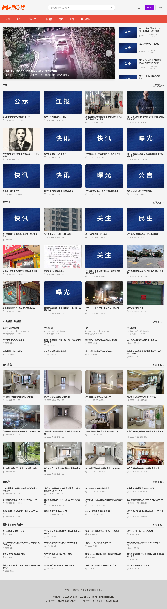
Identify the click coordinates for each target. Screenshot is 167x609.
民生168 (32, 19)
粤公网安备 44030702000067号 (107, 601)
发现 (18, 19)
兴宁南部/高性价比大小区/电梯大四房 (18, 397)
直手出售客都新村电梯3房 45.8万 (140, 488)
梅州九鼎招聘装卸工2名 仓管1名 (98, 351)
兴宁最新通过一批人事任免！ (56, 154)
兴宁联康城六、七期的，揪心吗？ (57, 234)
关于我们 (68, 590)
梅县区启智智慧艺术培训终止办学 (16, 117)
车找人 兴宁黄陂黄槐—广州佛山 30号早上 (102, 531)
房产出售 (7, 364)
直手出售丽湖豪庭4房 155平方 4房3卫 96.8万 (145, 500)
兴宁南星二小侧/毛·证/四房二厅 (98, 397)
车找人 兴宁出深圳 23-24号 (14, 554)
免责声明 (88, 590)
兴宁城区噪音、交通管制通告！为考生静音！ (103, 154)
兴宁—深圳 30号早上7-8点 (13, 531)
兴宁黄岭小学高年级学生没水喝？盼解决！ (144, 234)
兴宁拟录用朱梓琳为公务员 (14, 340)
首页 (7, 19)
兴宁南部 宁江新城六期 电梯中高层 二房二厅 (103, 431)
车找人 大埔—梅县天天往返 (138, 565)
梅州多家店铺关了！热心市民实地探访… (19, 308)
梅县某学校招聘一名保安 (13, 351)
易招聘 (17, 321)
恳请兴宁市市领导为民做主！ (56, 271)
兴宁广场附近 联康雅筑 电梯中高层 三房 (143, 468)
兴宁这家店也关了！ (135, 308)
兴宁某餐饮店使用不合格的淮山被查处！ (101, 191)
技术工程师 (131, 328)
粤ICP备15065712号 (66, 601)
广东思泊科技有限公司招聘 (55, 351)
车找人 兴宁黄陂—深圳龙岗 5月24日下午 (60, 543)
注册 (160, 7)
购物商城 (86, 19)
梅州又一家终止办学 (11, 191)
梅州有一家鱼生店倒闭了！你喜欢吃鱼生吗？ (21, 271)
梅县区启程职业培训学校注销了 (140, 191)
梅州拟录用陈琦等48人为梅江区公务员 (101, 340)
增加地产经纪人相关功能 (149, 44)
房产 (61, 19)
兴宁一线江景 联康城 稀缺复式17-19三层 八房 (21, 431)
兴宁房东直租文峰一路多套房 (97, 488)
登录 (149, 7)
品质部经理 (48, 328)
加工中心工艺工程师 (11, 328)
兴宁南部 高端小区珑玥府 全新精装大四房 (20, 468)
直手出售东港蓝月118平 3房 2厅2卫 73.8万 (20, 500)
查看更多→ (158, 85)
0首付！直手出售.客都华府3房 (97, 511)
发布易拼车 (17, 524)
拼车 (72, 19)
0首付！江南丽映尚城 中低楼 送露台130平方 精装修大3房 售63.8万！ (62, 489)
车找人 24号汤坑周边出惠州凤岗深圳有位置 (103, 554)
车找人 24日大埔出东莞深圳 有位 (98, 543)
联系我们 (78, 590)
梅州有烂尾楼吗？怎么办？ (96, 234)
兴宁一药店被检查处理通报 (55, 117)
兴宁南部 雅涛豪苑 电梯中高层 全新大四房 (102, 468)
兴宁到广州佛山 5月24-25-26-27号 (58, 554)
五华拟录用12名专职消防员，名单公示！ (143, 340)
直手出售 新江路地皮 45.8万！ (56, 511)
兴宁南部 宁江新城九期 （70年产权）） (143, 397)
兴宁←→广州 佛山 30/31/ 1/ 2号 (140, 531)
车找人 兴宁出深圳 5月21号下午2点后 (100, 565)
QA (86, 328)
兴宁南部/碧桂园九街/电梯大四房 (57, 397)
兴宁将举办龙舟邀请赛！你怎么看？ (58, 191)
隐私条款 (98, 590)
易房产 (6, 481)
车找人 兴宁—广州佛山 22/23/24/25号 (59, 565)
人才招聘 (47, 19)
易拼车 (6, 524)
